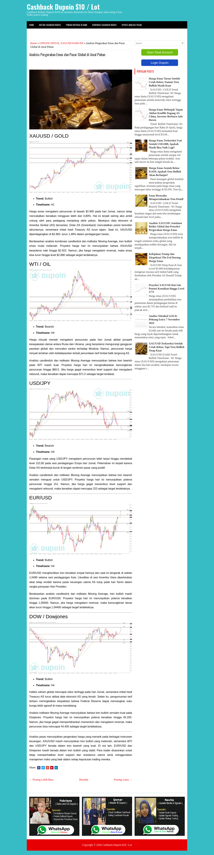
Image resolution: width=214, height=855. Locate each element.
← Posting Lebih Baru (41, 779)
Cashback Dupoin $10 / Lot (63, 7)
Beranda (83, 779)
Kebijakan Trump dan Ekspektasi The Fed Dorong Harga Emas (165, 257)
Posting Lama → (123, 779)
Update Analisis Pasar (132, 25)
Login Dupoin (160, 62)
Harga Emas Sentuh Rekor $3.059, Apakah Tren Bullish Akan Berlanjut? (165, 171)
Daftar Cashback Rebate (50, 25)
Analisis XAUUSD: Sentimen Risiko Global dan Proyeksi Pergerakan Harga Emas (165, 227)
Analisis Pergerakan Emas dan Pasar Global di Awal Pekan (67, 54)
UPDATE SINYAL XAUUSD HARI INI (61, 43)
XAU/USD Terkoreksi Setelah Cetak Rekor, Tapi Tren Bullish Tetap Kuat (166, 347)
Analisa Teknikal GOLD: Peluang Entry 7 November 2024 (164, 319)
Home (31, 25)
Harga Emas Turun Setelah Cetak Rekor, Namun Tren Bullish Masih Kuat (164, 82)
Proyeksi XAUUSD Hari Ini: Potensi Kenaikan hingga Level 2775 (166, 289)
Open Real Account (160, 52)
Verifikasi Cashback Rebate (104, 25)
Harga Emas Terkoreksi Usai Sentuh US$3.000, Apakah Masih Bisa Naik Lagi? (165, 144)
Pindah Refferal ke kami (76, 25)
